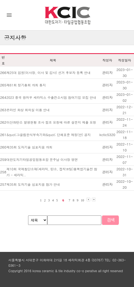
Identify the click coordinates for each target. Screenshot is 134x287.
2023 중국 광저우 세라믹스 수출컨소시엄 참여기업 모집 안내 (51, 97)
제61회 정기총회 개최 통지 (26, 85)
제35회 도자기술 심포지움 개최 (29, 147)
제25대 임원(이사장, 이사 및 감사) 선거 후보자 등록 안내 (48, 72)
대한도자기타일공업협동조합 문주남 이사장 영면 (42, 159)
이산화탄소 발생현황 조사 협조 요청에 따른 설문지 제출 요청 (51, 122)
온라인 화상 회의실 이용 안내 (28, 109)
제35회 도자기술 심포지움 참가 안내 (33, 184)
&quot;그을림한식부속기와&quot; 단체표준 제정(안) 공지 (48, 134)
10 (82, 200)
